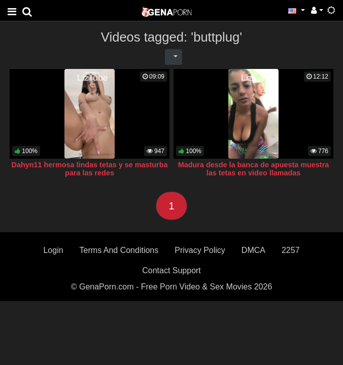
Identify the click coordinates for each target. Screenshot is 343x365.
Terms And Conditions (119, 250)
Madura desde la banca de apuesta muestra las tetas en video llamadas (253, 169)
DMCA (253, 250)
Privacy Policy (200, 250)
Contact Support (171, 270)
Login (53, 250)
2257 (291, 250)
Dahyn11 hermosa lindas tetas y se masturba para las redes (90, 169)
